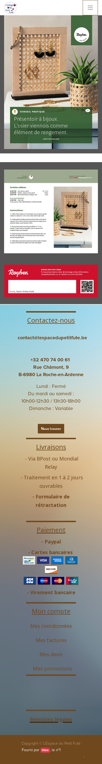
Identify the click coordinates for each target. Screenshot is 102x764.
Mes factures (51, 640)
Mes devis (51, 654)
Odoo (45, 750)
